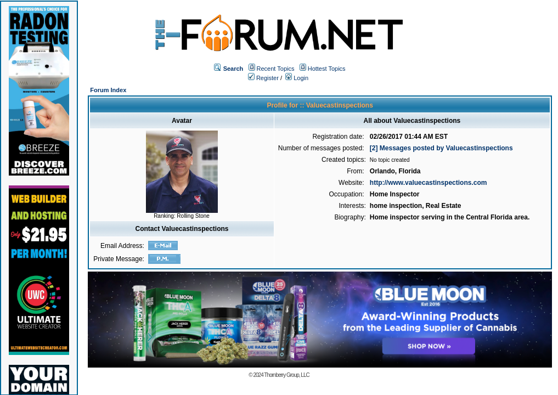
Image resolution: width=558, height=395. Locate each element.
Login (296, 78)
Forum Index (108, 90)
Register (263, 78)
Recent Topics (276, 68)
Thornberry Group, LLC (286, 375)
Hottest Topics (327, 68)
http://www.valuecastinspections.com (428, 183)
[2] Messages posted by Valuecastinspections (441, 148)
